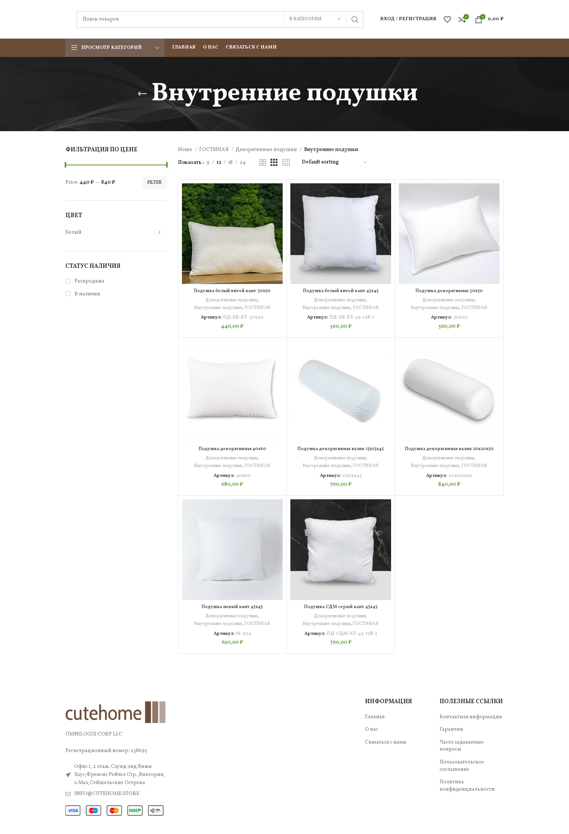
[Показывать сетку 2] (262, 163)
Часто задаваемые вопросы (462, 746)
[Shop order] (335, 163)
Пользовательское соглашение (462, 766)
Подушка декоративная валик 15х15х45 (340, 448)
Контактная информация (471, 716)
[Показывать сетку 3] (274, 163)
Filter (154, 183)
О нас (371, 729)
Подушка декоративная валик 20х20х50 (449, 452)
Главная (374, 716)
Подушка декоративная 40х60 (232, 448)
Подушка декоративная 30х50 (449, 290)
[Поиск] (220, 19)
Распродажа (89, 281)
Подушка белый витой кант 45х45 (340, 290)
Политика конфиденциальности (467, 786)
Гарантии (451, 729)
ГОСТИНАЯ (214, 149)
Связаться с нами (385, 742)
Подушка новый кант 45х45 (232, 606)
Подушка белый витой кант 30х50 (232, 290)
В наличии (87, 294)
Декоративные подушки (267, 149)
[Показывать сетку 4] (286, 163)
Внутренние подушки (217, 307)
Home (185, 149)
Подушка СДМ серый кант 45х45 (340, 606)
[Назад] (142, 94)
